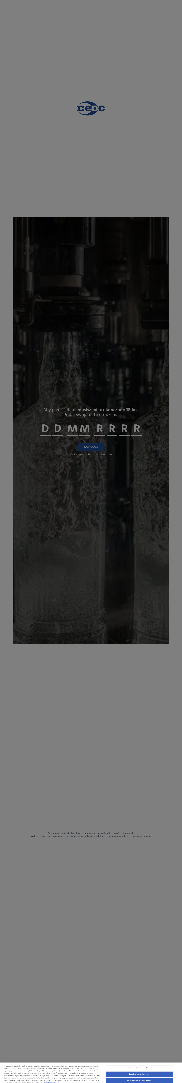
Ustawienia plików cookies (139, 1070)
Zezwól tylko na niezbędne (139, 1076)
